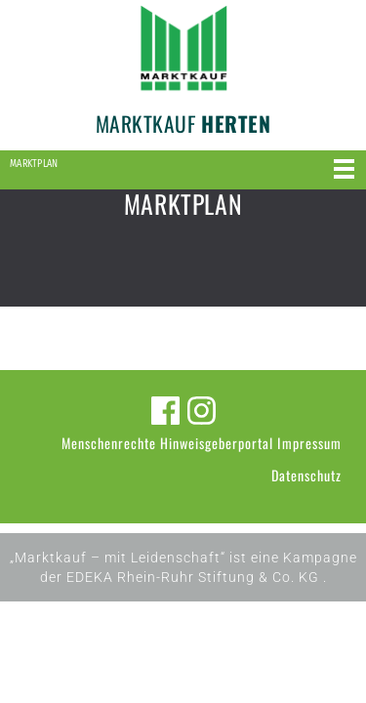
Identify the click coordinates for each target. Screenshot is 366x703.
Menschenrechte (108, 443)
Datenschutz (306, 475)
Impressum (309, 443)
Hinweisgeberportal (216, 443)
